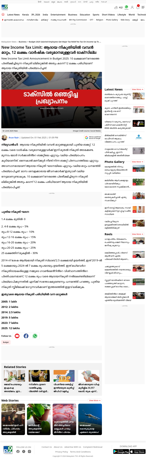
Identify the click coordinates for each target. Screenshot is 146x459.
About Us (58, 447)
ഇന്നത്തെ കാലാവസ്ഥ (14, 19)
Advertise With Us (72, 447)
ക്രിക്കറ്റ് (44, 19)
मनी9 (97, 2)
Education (85, 14)
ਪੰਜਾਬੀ (85, 2)
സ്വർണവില (32, 19)
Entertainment (58, 14)
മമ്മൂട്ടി (135, 19)
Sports (96, 14)
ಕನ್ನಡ (53, 2)
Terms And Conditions (80, 451)
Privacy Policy (61, 451)
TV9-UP (104, 2)
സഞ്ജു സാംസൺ (58, 19)
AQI (121, 7)
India (45, 14)
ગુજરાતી (73, 2)
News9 (46, 2)
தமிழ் (91, 2)
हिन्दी (40, 2)
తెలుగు (59, 2)
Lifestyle (122, 14)
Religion (99, 19)
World (132, 14)
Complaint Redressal (92, 447)
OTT (91, 19)
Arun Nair (14, 137)
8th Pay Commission (78, 19)
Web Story (125, 19)
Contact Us (47, 447)
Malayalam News (8, 41)
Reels (108, 234)
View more (94, 400)
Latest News (114, 89)
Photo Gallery (112, 19)
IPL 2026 (35, 14)
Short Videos (108, 14)
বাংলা (79, 2)
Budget (6, 342)
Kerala (25, 14)
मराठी (66, 2)
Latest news (13, 14)
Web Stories (10, 400)
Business (72, 14)
